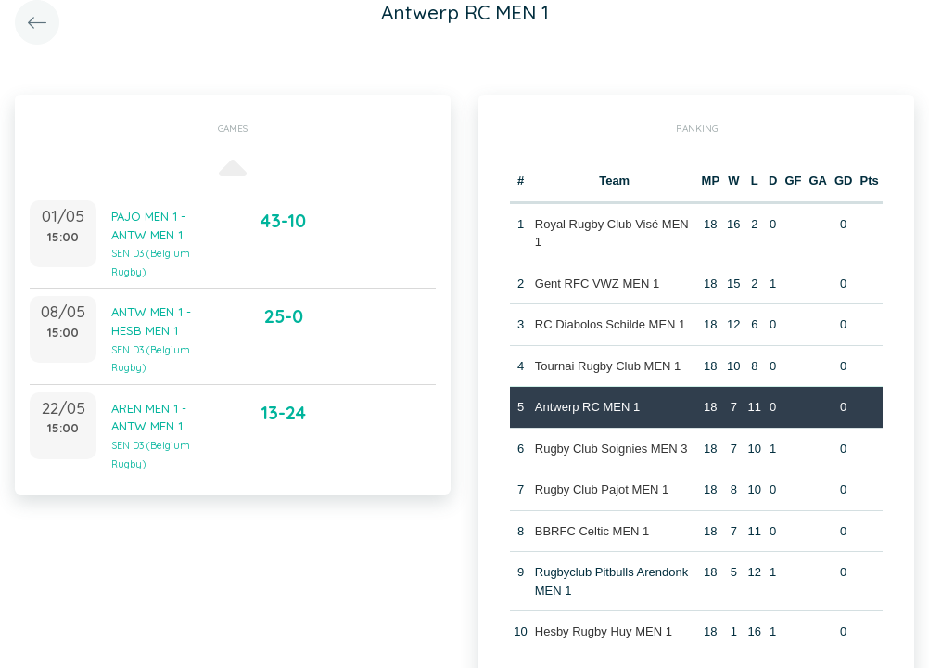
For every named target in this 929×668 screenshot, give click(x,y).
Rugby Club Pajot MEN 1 (602, 489)
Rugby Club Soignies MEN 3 (611, 449)
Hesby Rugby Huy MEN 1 (603, 631)
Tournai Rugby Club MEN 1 (608, 366)
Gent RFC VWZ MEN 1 (597, 283)
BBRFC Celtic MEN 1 (592, 531)
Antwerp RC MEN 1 (587, 407)
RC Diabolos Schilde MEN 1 (610, 324)
